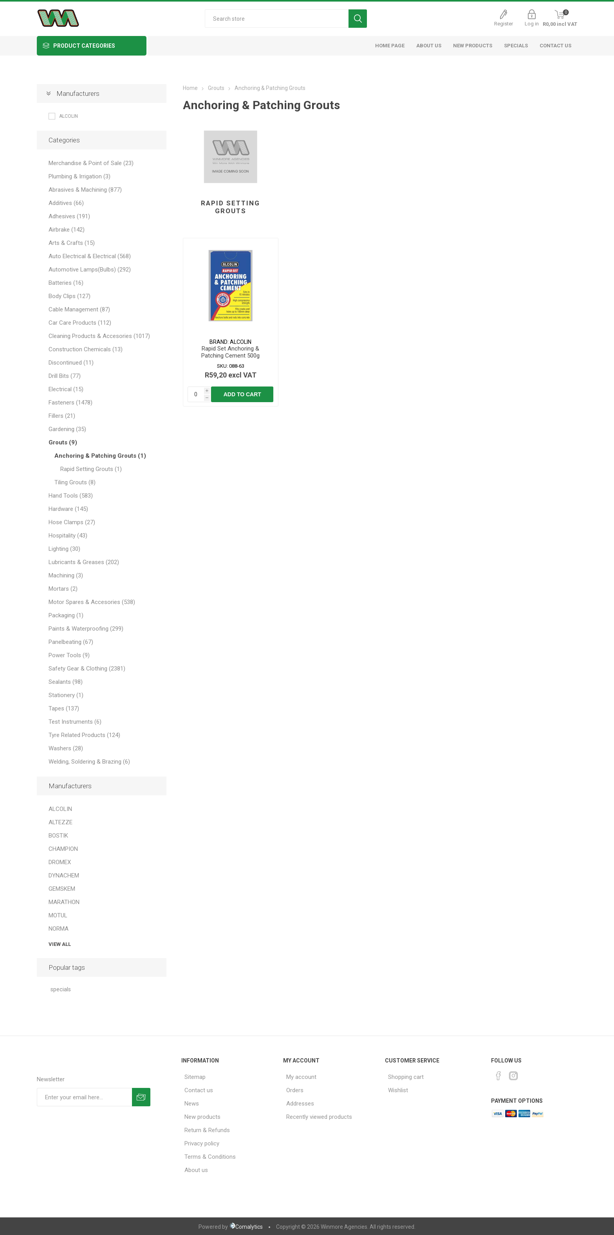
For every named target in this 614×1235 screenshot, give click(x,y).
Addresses (300, 1103)
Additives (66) (66, 203)
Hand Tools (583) (71, 495)
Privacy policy (201, 1143)
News (191, 1103)
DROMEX (60, 862)
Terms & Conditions (210, 1156)
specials (61, 989)
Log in (532, 24)
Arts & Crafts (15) (72, 242)
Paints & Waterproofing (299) (86, 628)
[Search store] (277, 18)
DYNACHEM (64, 875)
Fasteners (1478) (70, 402)
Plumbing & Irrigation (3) (79, 176)
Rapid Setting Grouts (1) (91, 469)
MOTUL (58, 915)
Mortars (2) (63, 588)
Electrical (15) (66, 389)
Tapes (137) (64, 708)
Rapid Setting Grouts (230, 207)
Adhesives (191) (69, 216)
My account (301, 1076)
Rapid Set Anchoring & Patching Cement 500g (230, 352)
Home (190, 88)
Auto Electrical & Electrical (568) (90, 256)
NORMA (59, 928)
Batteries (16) (66, 282)
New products (202, 1116)
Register (503, 24)
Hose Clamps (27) (72, 522)
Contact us (198, 1090)
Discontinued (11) (71, 362)
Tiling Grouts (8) (75, 482)
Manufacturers (77, 93)
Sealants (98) (66, 681)
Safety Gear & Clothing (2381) (87, 668)
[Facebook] (498, 1076)
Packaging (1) (66, 615)
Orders (294, 1090)
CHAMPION (63, 848)
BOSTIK (58, 835)
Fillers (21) (62, 415)
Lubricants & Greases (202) (84, 562)
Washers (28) (66, 748)
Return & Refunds (207, 1130)
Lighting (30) (64, 548)
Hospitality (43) (68, 535)
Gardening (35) (67, 429)
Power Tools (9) (69, 655)
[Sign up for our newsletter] (84, 1097)
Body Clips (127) (69, 296)
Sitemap (195, 1076)
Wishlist (398, 1090)
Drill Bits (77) (65, 375)
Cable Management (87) (79, 309)
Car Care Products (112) (80, 322)
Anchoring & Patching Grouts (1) (100, 455)
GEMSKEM (62, 888)
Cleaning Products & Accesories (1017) (99, 336)
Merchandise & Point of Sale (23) (91, 163)
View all (60, 944)
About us (196, 1170)
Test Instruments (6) (75, 721)
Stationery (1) (66, 695)
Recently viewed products (319, 1116)
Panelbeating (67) (71, 641)
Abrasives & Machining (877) (85, 189)
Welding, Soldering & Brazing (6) (89, 761)
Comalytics (246, 1227)
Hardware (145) (68, 508)
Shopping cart (406, 1076)
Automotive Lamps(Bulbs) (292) (90, 269)
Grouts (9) (63, 442)
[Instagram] (513, 1076)
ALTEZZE (60, 822)
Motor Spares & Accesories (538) (92, 602)
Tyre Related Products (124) (84, 735)
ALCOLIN (68, 116)
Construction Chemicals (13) (86, 349)
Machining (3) (66, 575)
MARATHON (64, 902)
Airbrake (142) (67, 229)
